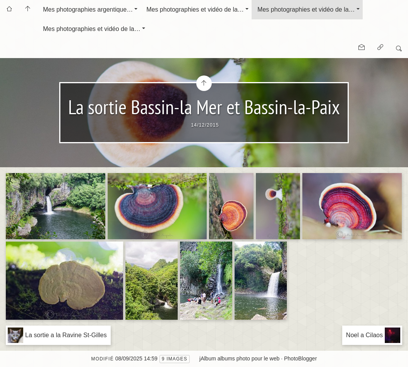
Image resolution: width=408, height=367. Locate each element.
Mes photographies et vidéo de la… (195, 9)
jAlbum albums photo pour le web (239, 358)
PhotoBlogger (300, 358)
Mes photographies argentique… (88, 9)
